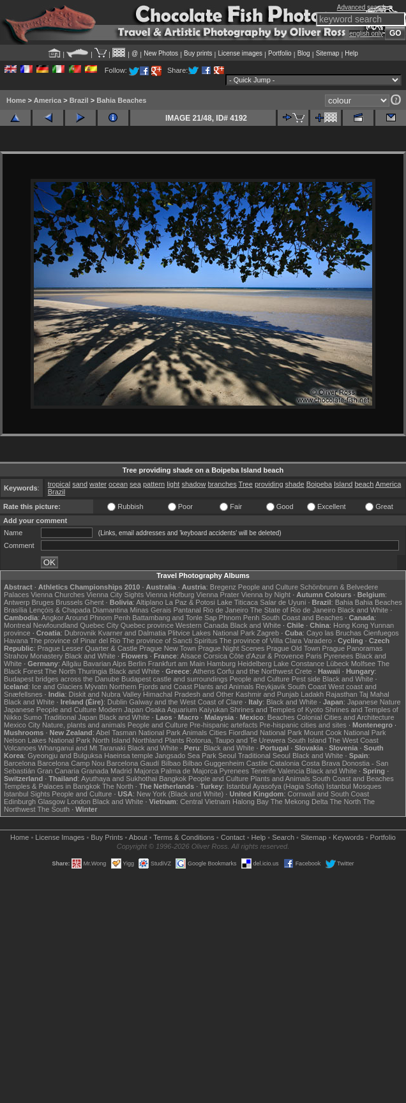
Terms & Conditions (183, 837)
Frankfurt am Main (176, 663)
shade (294, 484)
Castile (257, 763)
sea (135, 484)
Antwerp (16, 602)
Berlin (137, 663)
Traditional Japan (70, 717)
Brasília (15, 610)
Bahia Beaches (121, 100)
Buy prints (198, 53)
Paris (314, 656)
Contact (233, 837)
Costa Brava (320, 763)
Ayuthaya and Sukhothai (119, 778)
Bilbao (171, 763)
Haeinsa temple (128, 755)
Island (343, 484)
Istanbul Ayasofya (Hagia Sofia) (275, 786)
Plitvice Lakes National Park (211, 633)
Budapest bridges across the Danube (61, 679)
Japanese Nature (374, 702)
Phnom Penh (239, 617)
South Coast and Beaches (302, 617)
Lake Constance (299, 663)
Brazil (79, 100)
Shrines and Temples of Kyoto (276, 709)
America (47, 100)
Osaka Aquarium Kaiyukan (186, 709)
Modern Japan (120, 709)
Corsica (215, 656)
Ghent (94, 602)
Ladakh (312, 694)
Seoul (227, 755)
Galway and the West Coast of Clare (186, 702)
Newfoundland (55, 625)
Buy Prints (107, 837)
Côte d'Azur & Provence (266, 656)
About (138, 837)
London (79, 801)
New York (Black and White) (180, 794)
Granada (95, 771)
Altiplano (149, 602)
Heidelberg (254, 663)
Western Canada (202, 625)
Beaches (281, 717)
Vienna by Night (265, 594)
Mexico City (22, 725)
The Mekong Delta (299, 801)
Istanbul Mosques (353, 786)
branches (221, 484)
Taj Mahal (374, 694)
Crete (303, 671)
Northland (147, 740)
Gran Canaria (58, 771)
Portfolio (280, 53)
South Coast (307, 686)
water (98, 484)
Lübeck (337, 663)
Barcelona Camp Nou (71, 763)
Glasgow (51, 801)
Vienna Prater (218, 594)
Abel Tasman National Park (138, 732)
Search (283, 837)
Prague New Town (167, 648)
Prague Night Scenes (231, 648)
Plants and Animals (224, 686)
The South (53, 809)
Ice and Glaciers (57, 686)
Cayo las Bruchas (333, 633)
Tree (246, 484)
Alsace (190, 656)
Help (351, 53)
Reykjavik (270, 686)
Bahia (344, 602)
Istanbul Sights (27, 794)
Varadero (317, 640)
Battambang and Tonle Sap (174, 617)
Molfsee (363, 663)
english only (366, 33)
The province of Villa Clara (261, 640)
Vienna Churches (57, 594)
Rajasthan (341, 694)
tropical (59, 484)
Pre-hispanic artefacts (223, 725)
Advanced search (361, 7)
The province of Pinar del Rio (75, 640)
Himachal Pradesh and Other (188, 694)
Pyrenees (338, 656)
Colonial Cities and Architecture (346, 717)
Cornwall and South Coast (329, 794)
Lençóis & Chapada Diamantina (78, 610)
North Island (111, 740)
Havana (16, 640)
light (173, 484)
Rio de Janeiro (225, 610)
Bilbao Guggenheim (213, 763)
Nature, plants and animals (84, 725)
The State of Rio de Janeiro (293, 610)
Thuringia (92, 671)
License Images (59, 837)
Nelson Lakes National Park (47, 740)
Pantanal (186, 610)
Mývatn (96, 686)
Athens (203, 671)
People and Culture (268, 587)
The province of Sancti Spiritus (170, 640)
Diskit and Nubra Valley (105, 694)
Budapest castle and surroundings (174, 679)
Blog (303, 53)
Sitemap (328, 53)
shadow (193, 484)
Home (16, 100)
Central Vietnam (205, 801)
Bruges (42, 602)
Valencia (291, 771)
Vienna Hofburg (170, 594)
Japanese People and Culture (50, 709)
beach (363, 484)
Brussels (69, 602)
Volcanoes (20, 748)
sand (79, 484)
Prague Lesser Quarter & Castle (88, 648)
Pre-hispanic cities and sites (303, 725)
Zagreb (268, 633)
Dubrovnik (80, 633)
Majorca (146, 771)
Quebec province (147, 625)
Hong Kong (350, 625)
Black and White (363, 610)
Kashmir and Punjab (267, 694)
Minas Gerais (151, 610)
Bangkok (172, 778)
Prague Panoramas (352, 648)
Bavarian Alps (104, 663)
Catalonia (284, 763)
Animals (194, 732)
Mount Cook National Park (345, 732)
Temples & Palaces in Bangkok (52, 786)
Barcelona (20, 763)
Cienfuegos (381, 633)
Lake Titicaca (237, 602)
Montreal (17, 625)
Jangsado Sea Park (185, 755)
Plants (174, 740)
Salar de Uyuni (283, 602)
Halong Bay (250, 801)
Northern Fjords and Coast (150, 686)
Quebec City (99, 625)
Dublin (117, 702)
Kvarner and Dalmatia (131, 633)
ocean (118, 484)
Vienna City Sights (115, 594)
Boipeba (319, 484)
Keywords (348, 837)
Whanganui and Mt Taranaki (82, 748)
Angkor (52, 617)
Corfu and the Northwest (255, 671)
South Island (306, 740)
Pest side (306, 679)
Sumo (33, 717)
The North (60, 671)
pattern (154, 484)
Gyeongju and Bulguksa (64, 755)
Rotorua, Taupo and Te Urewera (236, 740)
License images (240, 53)
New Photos (161, 53)
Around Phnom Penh (97, 617)
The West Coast (353, 740)
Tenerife (263, 771)
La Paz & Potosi (190, 602)
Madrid (121, 771)
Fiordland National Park (265, 732)
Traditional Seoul (264, 755)
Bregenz (223, 587)
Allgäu (72, 663)
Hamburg (221, 663)
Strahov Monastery (33, 656)
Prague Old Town (293, 648)
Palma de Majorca (189, 771)
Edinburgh (20, 801)
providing (269, 484)
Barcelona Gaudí (133, 763)
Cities (218, 732)
